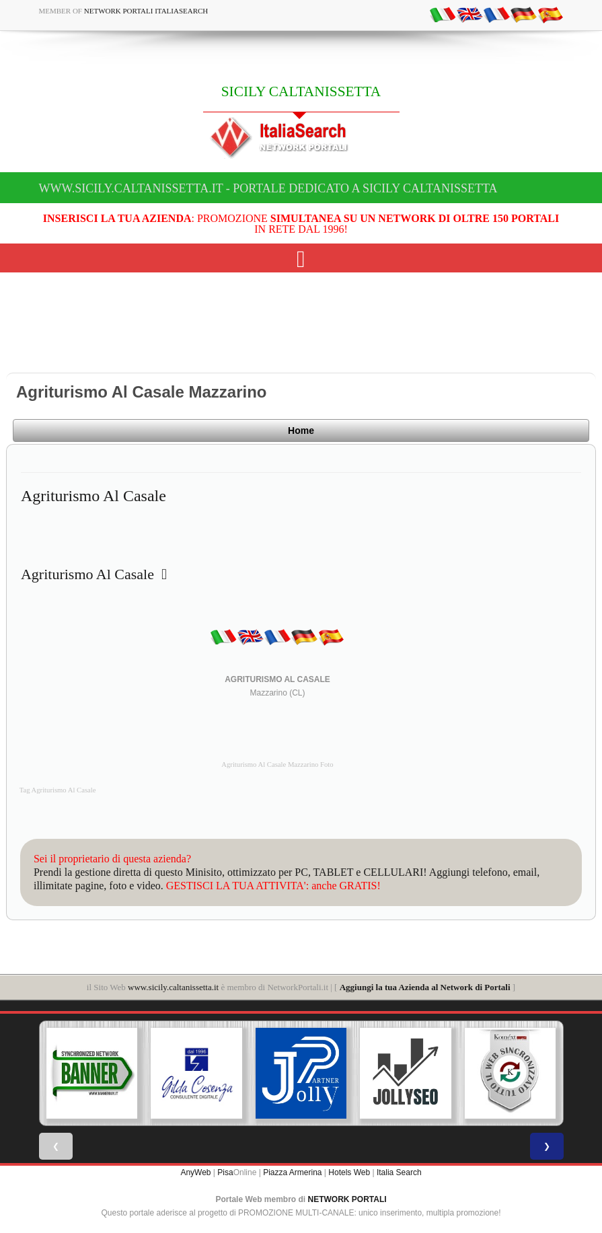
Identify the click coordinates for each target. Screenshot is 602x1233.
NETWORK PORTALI (347, 1199)
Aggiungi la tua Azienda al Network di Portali (425, 987)
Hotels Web (349, 1172)
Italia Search (399, 1172)
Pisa (225, 1172)
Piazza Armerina (292, 1172)
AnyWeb (195, 1172)
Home (301, 430)
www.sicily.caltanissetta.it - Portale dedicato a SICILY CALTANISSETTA (268, 188)
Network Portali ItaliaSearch (146, 11)
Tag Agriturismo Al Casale (58, 790)
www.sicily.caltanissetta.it (173, 987)
